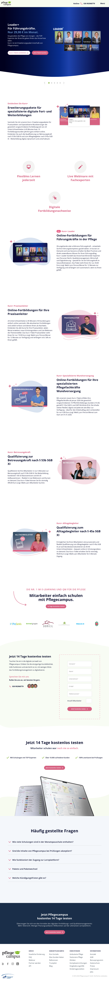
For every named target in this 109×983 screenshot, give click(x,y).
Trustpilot (53, 963)
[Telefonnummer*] (79, 694)
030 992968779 (89, 3)
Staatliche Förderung (37, 954)
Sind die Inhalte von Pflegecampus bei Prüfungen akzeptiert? (42, 851)
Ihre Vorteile (54, 954)
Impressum (94, 969)
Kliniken (73, 960)
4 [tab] (57, 83)
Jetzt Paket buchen (40, 53)
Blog (51, 966)
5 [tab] (60, 83)
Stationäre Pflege (76, 957)
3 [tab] (55, 83)
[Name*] (79, 671)
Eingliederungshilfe (77, 966)
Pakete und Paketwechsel (24, 869)
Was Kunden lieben (56, 957)
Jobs (91, 972)
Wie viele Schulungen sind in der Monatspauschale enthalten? (42, 842)
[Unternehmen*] (79, 679)
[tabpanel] (54, 43)
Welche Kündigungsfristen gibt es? (29, 878)
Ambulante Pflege (76, 954)
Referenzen (53, 960)
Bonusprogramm (96, 960)
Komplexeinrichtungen (78, 963)
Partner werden (35, 963)
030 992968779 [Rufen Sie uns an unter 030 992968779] (17, 686)
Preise (92, 966)
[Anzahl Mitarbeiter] (89, 701)
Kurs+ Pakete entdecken (17, 53)
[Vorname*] (79, 664)
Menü (102, 3)
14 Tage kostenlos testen (56, 606)
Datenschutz (95, 963)
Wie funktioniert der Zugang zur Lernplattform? (35, 860)
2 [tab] (52, 83)
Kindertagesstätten (77, 969)
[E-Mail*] (79, 686)
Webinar (32, 960)
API (30, 966)
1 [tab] (49, 83)
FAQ (30, 957)
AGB (91, 957)
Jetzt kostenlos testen (78, 709)
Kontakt (93, 954)
